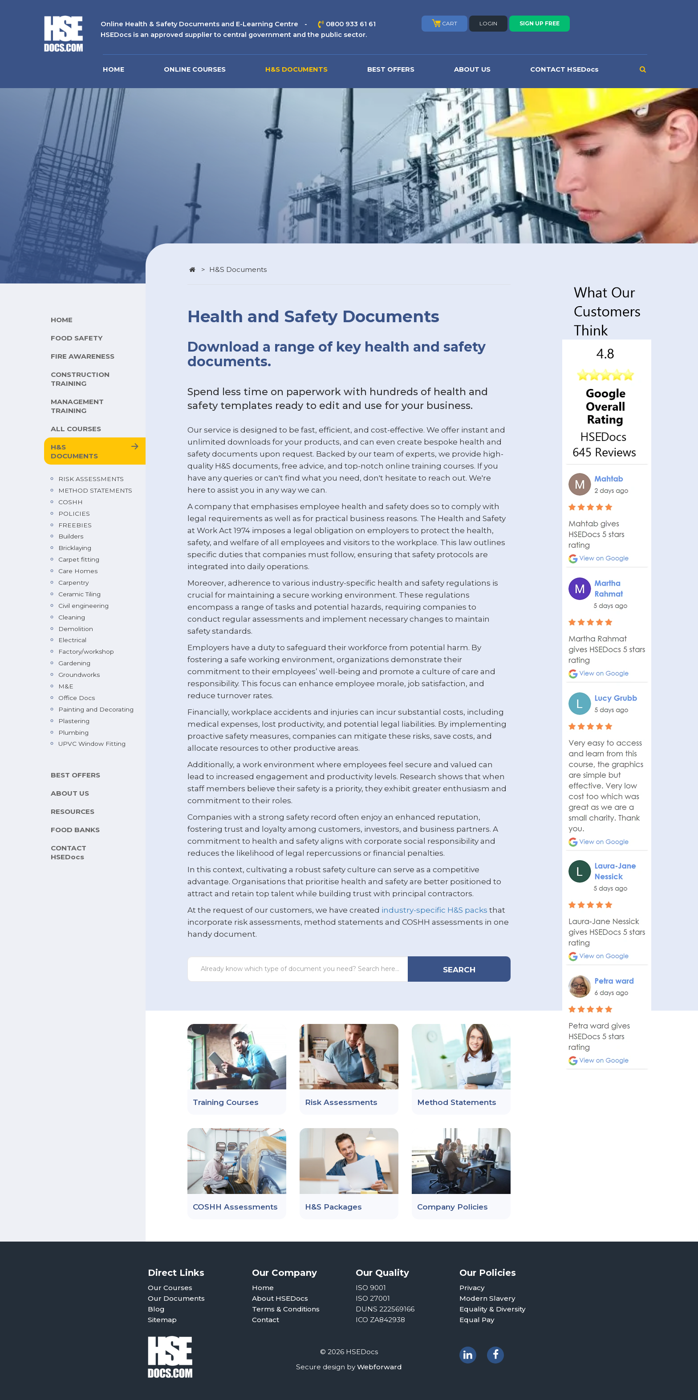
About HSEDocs (280, 1298)
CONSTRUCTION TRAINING (80, 379)
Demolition (75, 628)
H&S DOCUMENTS (296, 69)
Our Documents (176, 1298)
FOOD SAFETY (76, 338)
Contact (265, 1319)
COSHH (70, 502)
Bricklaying (74, 547)
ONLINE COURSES (195, 69)
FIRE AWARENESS (82, 356)
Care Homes (77, 571)
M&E (65, 686)
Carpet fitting (78, 559)
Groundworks (79, 674)
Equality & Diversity (492, 1309)
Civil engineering (83, 605)
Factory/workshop (86, 651)
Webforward (379, 1367)
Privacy (472, 1287)
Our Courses (170, 1287)
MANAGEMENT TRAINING (77, 406)
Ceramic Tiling (79, 594)
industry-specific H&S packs (434, 910)
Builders (70, 536)
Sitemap (162, 1319)
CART (444, 23)
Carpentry (73, 582)
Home (263, 1287)
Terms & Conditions (286, 1309)
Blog (156, 1309)
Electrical (72, 639)
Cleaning (71, 617)
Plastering (73, 720)
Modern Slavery (487, 1298)
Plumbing (73, 732)
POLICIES (74, 513)
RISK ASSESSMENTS (91, 478)
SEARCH (459, 969)
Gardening (74, 663)
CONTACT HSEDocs (564, 69)
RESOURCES (72, 811)
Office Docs (76, 697)
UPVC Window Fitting (92, 743)
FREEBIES (75, 525)
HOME (113, 69)
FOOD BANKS (75, 829)
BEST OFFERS (390, 69)
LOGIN (488, 23)
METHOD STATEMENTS (95, 490)
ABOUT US (472, 69)
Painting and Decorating (96, 709)
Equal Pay (477, 1319)
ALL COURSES (76, 429)
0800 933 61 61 (351, 24)
